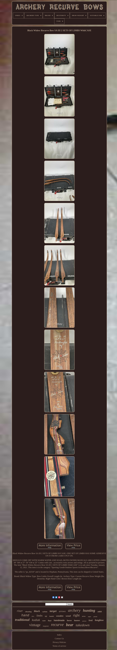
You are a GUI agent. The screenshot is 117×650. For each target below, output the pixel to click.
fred (91, 620)
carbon (44, 612)
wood (68, 616)
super (89, 616)
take (32, 616)
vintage (34, 625)
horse (69, 620)
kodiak (36, 620)
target (53, 611)
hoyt (49, 621)
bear (69, 625)
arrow (84, 616)
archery (74, 610)
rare (44, 621)
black (37, 611)
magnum (46, 626)
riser (20, 611)
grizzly (95, 616)
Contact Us (59, 638)
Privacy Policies (59, 642)
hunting (89, 610)
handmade (59, 620)
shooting (28, 612)
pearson (84, 621)
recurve (57, 624)
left (46, 616)
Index (59, 635)
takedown (82, 625)
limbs (40, 615)
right (76, 615)
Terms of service (59, 646)
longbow (99, 620)
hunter (77, 620)
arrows (62, 611)
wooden (59, 616)
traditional (22, 620)
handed (51, 616)
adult (99, 612)
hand (25, 615)
